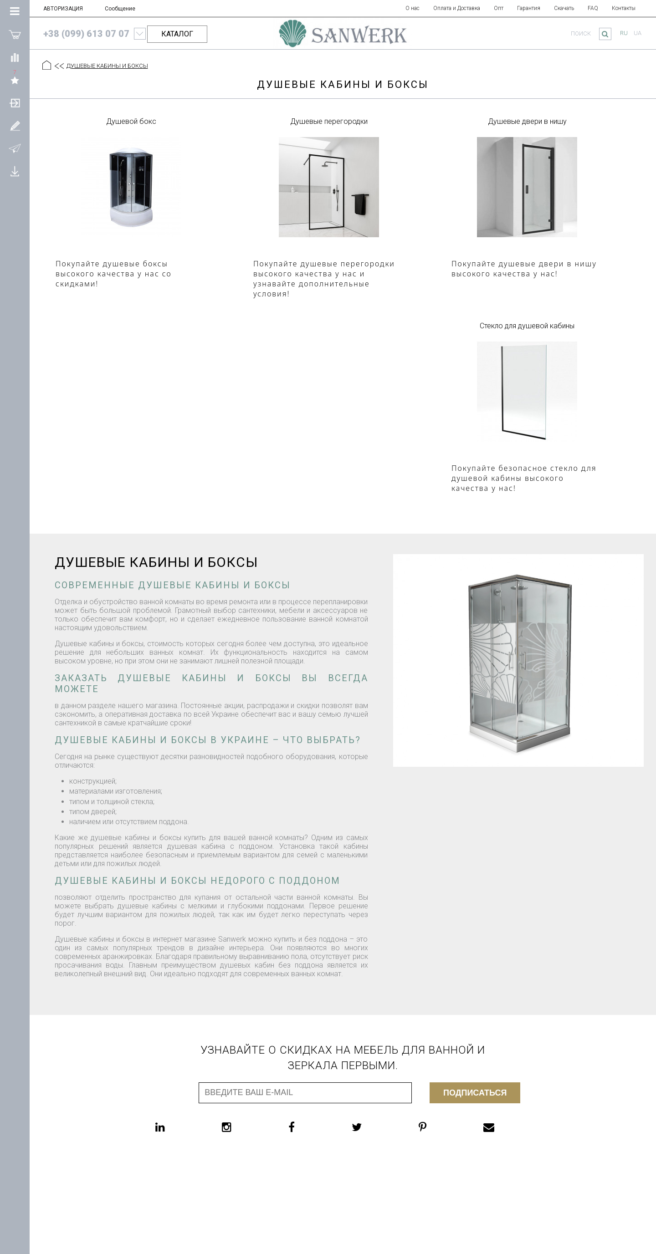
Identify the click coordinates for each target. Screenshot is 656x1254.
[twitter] (375, 1126)
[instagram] (245, 1126)
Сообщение (120, 8)
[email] (507, 1126)
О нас (412, 8)
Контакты (624, 8)
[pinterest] (441, 1126)
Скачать (564, 8)
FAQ (593, 8)
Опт (498, 8)
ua (637, 33)
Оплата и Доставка (456, 8)
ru (624, 33)
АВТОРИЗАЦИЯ (63, 8)
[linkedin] (178, 1126)
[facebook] (309, 1126)
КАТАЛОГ (177, 34)
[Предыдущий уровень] (58, 66)
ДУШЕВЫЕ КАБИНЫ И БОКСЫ (107, 65)
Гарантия (528, 8)
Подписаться (475, 1092)
